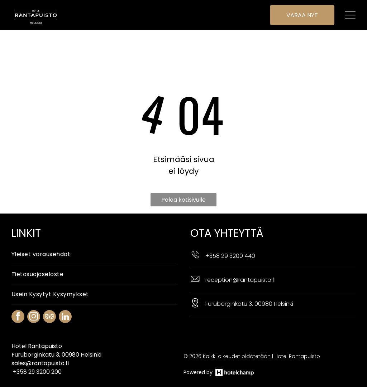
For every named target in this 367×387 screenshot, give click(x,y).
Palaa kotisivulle (183, 182)
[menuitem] (94, 236)
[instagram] (33, 299)
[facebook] (17, 299)
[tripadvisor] (49, 299)
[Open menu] (350, 15)
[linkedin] (65, 299)
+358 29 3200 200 (37, 354)
